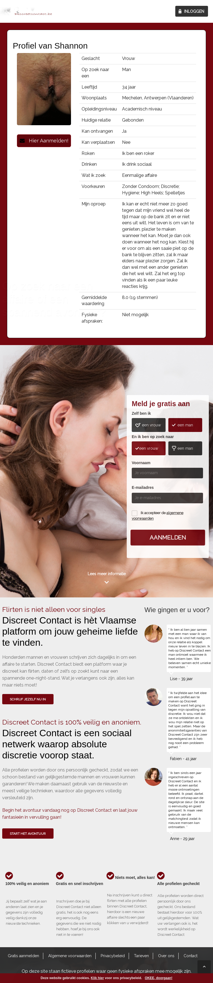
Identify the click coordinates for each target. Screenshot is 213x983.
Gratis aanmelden (23, 956)
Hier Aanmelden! (44, 141)
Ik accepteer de (157, 516)
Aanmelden (167, 537)
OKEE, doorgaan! (158, 978)
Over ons (166, 956)
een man (185, 425)
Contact (190, 956)
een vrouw (151, 425)
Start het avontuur (28, 834)
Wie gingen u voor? (23, 462)
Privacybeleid (113, 956)
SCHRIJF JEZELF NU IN (28, 699)
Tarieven (141, 956)
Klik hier (97, 978)
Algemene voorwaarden (70, 956)
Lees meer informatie (107, 574)
